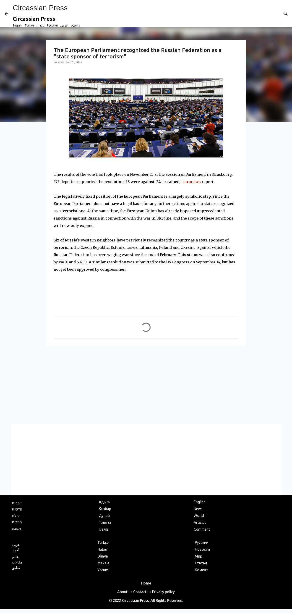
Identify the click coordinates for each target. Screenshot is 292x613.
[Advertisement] (146, 385)
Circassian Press (40, 8)
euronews (191, 181)
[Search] (285, 13)
